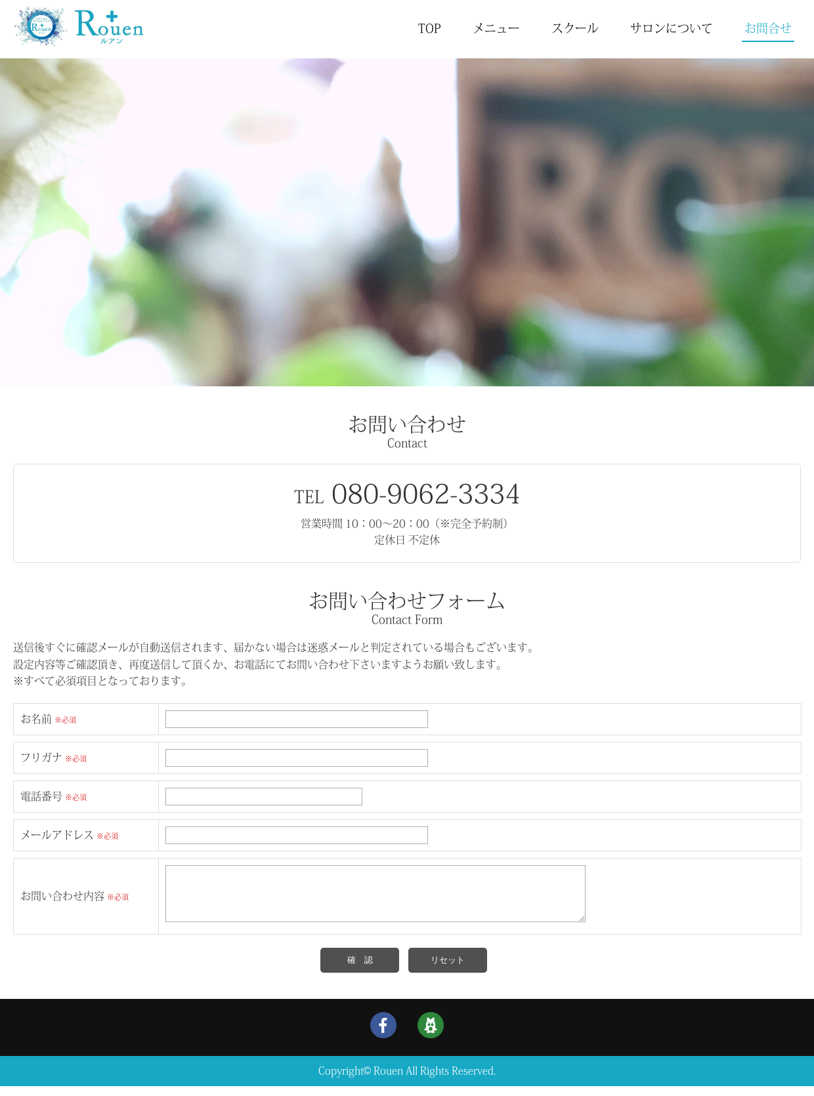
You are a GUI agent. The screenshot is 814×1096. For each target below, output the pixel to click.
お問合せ (768, 28)
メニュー (496, 28)
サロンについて (671, 28)
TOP (429, 28)
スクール (575, 28)
